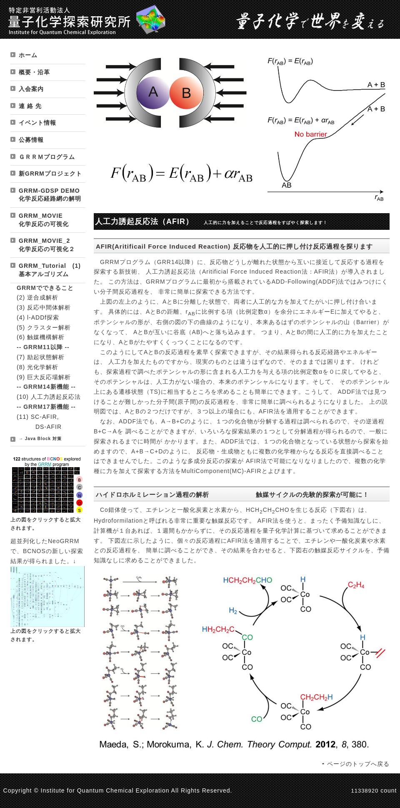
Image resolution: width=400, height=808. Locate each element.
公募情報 (31, 139)
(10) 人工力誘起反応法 (49, 396)
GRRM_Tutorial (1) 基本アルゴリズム (50, 269)
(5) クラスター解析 (44, 327)
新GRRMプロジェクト (50, 173)
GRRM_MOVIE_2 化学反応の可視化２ (50, 244)
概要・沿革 (34, 72)
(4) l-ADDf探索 (38, 317)
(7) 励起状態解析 (41, 357)
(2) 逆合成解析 (37, 297)
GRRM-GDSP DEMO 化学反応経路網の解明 (52, 194)
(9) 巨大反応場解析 (44, 377)
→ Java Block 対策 (40, 438)
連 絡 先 (30, 106)
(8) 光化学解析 (37, 367)
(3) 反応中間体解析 (44, 307)
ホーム (28, 55)
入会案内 (31, 89)
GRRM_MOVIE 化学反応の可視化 (50, 219)
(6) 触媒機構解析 (41, 337)
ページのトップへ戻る (358, 763)
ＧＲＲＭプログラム (47, 157)
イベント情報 (37, 122)
